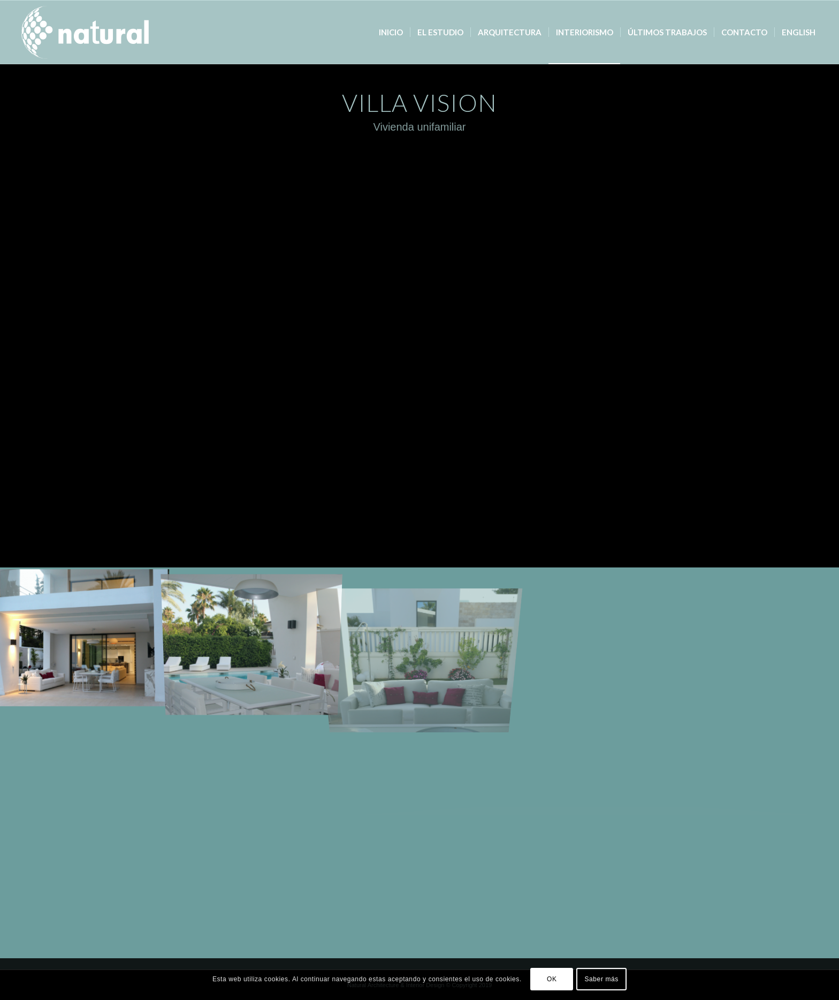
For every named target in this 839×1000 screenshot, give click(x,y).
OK (552, 979)
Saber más (601, 979)
